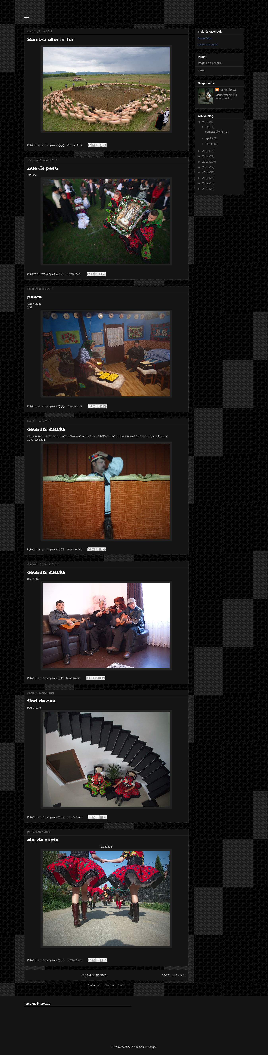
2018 (205, 150)
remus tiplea (227, 89)
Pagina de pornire (94, 975)
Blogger (151, 1047)
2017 (205, 156)
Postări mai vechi (173, 975)
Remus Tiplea (204, 38)
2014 (205, 172)
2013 (205, 177)
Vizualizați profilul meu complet (226, 96)
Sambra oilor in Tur (50, 39)
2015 (205, 167)
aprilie (210, 138)
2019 (205, 122)
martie (210, 143)
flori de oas (41, 700)
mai (208, 126)
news (201, 69)
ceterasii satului (46, 429)
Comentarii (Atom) (114, 985)
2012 (205, 183)
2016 (205, 161)
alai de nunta (42, 839)
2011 (205, 188)
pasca (34, 296)
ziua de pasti (42, 168)
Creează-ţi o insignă (208, 44)
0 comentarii (74, 145)
